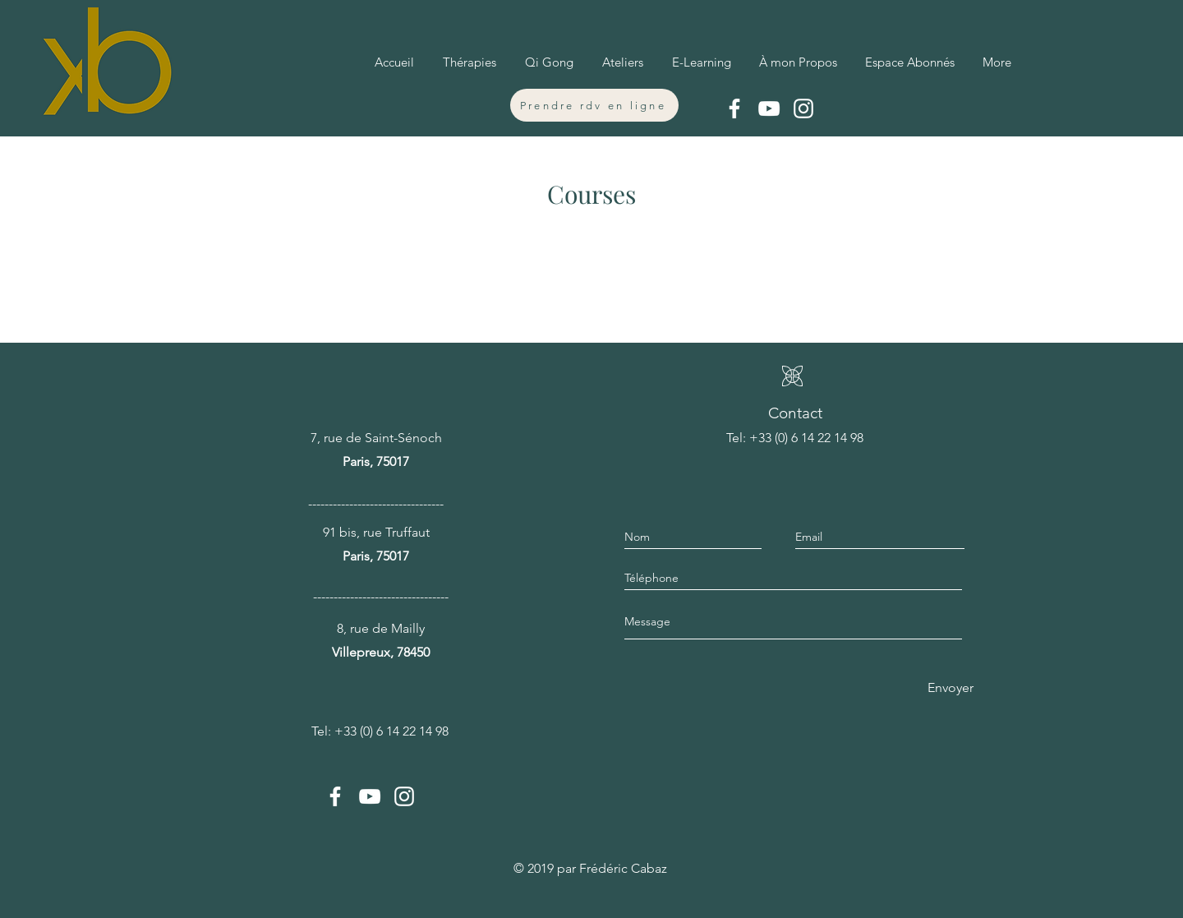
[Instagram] (803, 108)
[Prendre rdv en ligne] (594, 105)
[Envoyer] (947, 687)
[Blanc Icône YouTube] (769, 108)
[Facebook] (734, 108)
